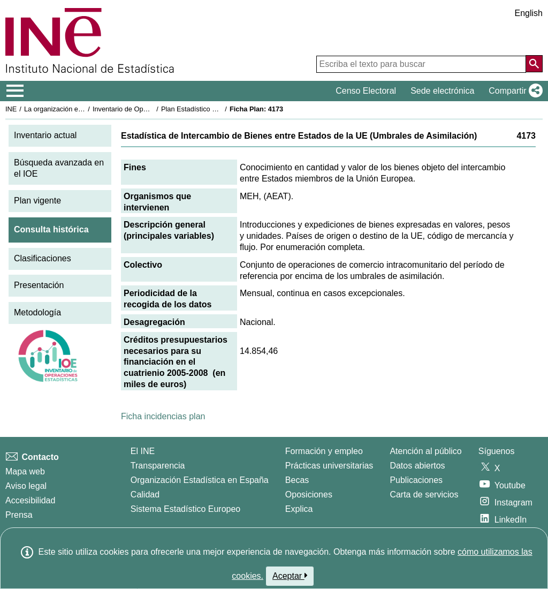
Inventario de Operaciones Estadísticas (152, 109)
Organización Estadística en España (200, 480)
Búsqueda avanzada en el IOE (59, 168)
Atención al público (425, 451)
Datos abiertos (417, 465)
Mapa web (25, 471)
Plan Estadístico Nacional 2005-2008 (217, 109)
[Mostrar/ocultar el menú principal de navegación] (15, 91)
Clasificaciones (42, 258)
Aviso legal (26, 485)
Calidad (145, 494)
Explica (299, 509)
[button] (513, 91)
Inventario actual (45, 135)
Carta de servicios (424, 494)
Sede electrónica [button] (442, 90)
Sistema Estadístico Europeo (185, 509)
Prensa (19, 514)
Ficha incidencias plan (163, 416)
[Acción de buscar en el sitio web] (534, 63)
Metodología (37, 312)
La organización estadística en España (83, 109)
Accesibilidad (30, 500)
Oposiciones (308, 494)
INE (11, 109)
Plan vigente (37, 200)
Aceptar (289, 575)
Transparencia (158, 465)
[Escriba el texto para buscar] (421, 64)
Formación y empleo (324, 451)
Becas (297, 480)
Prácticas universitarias (329, 465)
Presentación (39, 285)
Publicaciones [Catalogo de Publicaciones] (416, 480)
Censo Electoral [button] (366, 90)
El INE (143, 451)
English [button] (529, 13)
